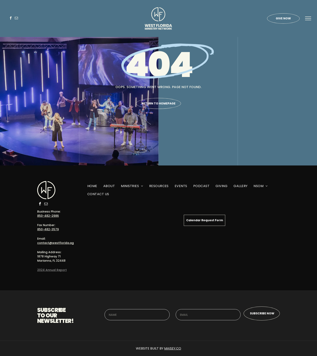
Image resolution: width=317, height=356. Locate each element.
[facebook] (10, 18)
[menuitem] (92, 187)
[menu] (308, 18)
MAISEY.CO (172, 348)
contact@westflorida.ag (55, 243)
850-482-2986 (48, 216)
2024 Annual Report (52, 270)
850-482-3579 (48, 229)
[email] (16, 18)
